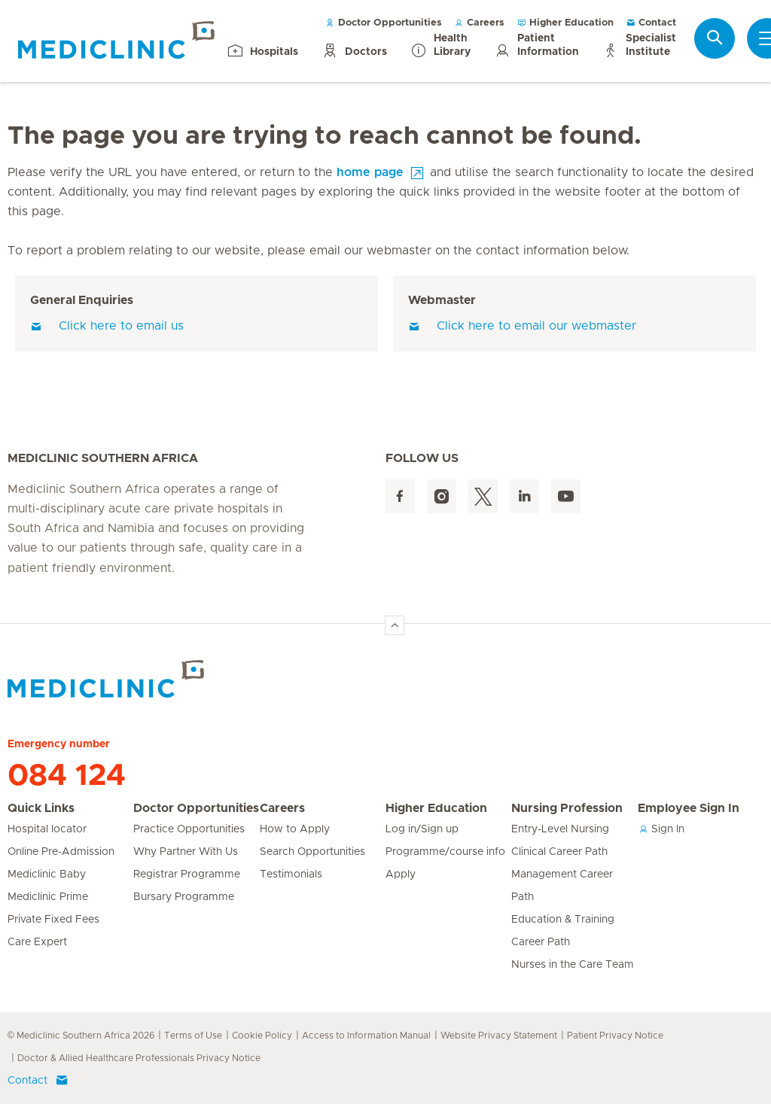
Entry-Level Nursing (560, 829)
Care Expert (37, 942)
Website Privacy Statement (498, 1035)
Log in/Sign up (422, 829)
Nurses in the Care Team (572, 965)
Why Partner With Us (185, 852)
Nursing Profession (567, 808)
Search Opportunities (312, 852)
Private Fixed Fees (53, 919)
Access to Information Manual (366, 1035)
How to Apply (295, 829)
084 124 (67, 776)
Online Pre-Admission (61, 852)
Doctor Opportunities (383, 23)
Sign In (661, 829)
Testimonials (291, 874)
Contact (651, 23)
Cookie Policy (262, 1035)
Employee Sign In (688, 808)
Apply (401, 874)
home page (370, 172)
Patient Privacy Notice (615, 1035)
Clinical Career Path (559, 852)
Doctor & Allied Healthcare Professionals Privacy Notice (139, 1058)
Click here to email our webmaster (522, 326)
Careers (479, 23)
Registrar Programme (186, 874)
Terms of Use (193, 1035)
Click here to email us (107, 326)
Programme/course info (445, 852)
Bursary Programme (183, 897)
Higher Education (565, 23)
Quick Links (41, 808)
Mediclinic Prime (48, 897)
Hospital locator (47, 829)
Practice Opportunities (189, 829)
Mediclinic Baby (47, 874)
